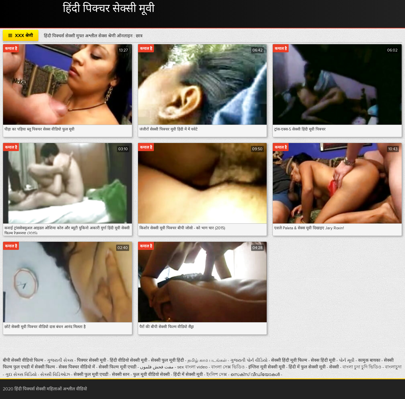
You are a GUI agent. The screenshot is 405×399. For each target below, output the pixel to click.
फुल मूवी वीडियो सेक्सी (152, 374)
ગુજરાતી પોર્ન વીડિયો (249, 360)
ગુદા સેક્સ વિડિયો (21, 374)
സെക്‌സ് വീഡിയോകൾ (255, 374)
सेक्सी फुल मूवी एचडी (91, 374)
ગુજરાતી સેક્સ (60, 360)
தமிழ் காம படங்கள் (207, 360)
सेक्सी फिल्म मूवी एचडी (117, 367)
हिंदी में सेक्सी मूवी (188, 374)
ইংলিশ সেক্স (217, 374)
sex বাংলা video (193, 367)
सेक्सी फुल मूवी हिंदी (168, 360)
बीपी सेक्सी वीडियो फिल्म (23, 360)
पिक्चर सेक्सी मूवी (92, 360)
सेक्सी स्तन (121, 374)
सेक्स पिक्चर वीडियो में (77, 367)
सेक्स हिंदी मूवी (323, 360)
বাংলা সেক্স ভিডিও (228, 367)
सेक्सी (334, 367)
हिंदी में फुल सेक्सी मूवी (308, 367)
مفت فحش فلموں (157, 367)
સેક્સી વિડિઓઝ (55, 374)
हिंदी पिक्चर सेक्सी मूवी (108, 8)
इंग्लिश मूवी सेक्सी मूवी (267, 367)
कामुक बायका (369, 360)
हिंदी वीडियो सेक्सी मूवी (128, 360)
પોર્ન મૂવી (347, 360)
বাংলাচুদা (393, 367)
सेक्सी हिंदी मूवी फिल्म (289, 360)
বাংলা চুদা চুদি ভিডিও (362, 367)
